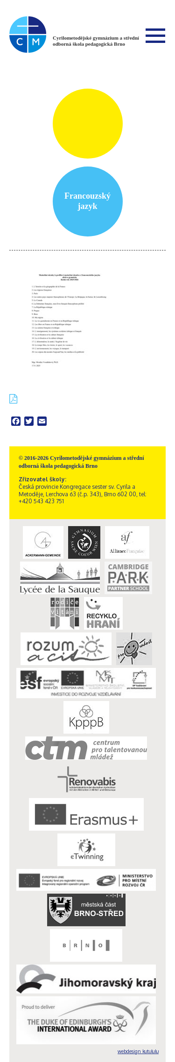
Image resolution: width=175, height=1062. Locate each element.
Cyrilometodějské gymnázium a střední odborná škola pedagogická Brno (96, 41)
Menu (155, 35)
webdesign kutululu (138, 1051)
